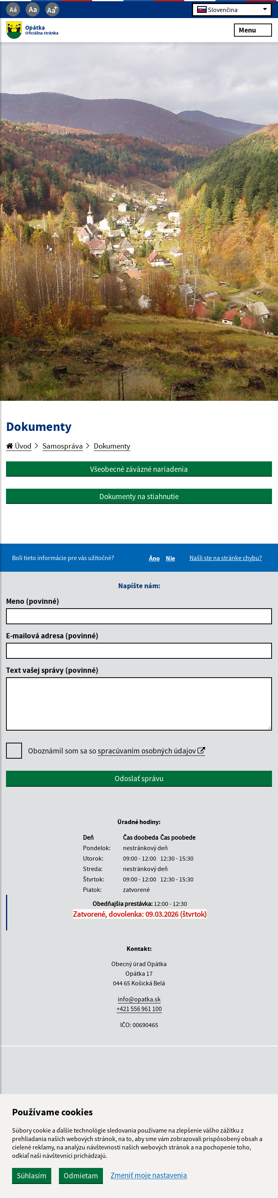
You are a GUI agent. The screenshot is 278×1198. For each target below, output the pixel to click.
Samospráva (62, 446)
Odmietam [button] (81, 1175)
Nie (171, 558)
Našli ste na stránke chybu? (225, 558)
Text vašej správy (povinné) (52, 670)
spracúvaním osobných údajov (151, 750)
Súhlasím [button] (31, 1175)
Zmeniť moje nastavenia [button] (149, 1175)
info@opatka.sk (139, 999)
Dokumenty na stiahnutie (139, 496)
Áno (155, 558)
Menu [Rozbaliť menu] (253, 30)
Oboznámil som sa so (116, 751)
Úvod (19, 446)
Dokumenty (112, 446)
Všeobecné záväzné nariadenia (139, 469)
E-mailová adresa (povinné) (52, 635)
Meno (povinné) (32, 601)
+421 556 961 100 (139, 1009)
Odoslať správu (139, 778)
